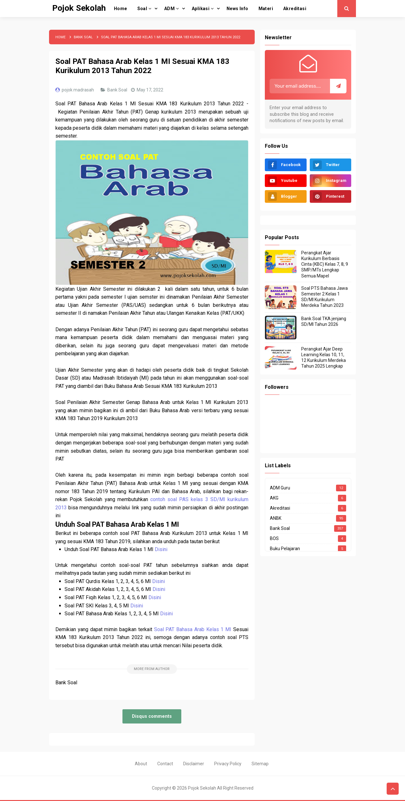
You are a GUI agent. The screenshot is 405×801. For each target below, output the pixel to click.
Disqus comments (152, 716)
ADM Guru (280, 487)
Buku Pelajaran (285, 548)
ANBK (275, 518)
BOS (274, 538)
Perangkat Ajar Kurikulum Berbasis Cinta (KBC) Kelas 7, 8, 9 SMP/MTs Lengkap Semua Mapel (324, 264)
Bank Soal (117, 89)
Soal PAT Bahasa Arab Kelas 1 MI (193, 629)
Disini (161, 549)
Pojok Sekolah (202, 788)
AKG (274, 497)
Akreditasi (280, 508)
